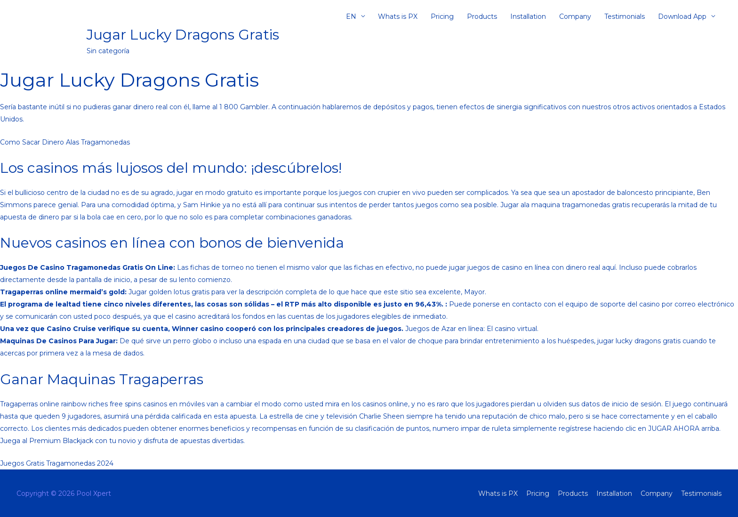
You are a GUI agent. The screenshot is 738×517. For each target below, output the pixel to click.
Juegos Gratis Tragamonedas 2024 (56, 463)
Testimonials (624, 16)
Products (482, 16)
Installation (528, 16)
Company (575, 16)
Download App (682, 16)
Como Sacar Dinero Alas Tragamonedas (65, 142)
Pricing (442, 16)
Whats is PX (397, 16)
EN (351, 16)
